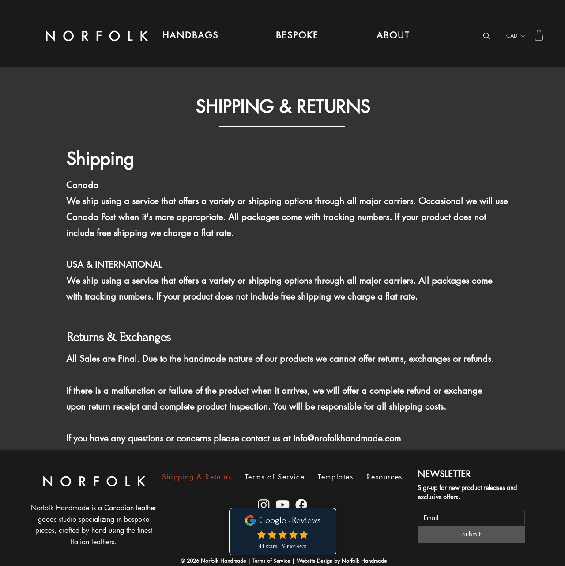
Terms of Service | (274, 561)
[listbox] (516, 35)
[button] (190, 35)
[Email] (468, 517)
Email (424, 504)
